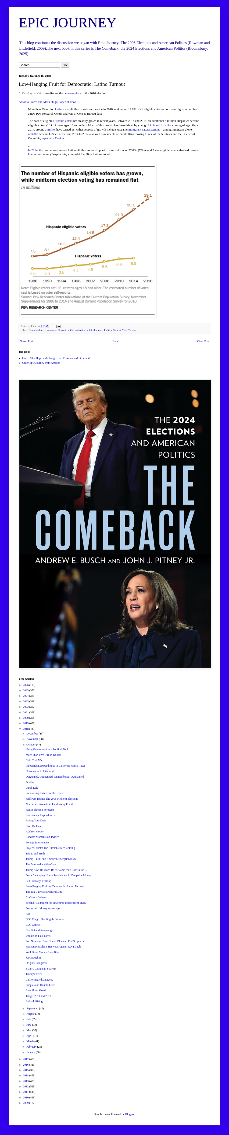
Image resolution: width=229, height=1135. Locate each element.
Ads (28, 913)
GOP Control (33, 924)
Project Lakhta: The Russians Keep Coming (50, 848)
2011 (26, 1092)
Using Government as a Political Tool (47, 749)
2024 (26, 695)
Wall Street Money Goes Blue (42, 952)
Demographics (36, 330)
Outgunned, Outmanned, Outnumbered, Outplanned (55, 776)
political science (95, 330)
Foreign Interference (37, 842)
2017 (26, 1059)
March (30, 1041)
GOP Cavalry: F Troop (38, 881)
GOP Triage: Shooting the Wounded (46, 919)
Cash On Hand (34, 826)
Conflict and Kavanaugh (39, 930)
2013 (26, 1081)
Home (115, 341)
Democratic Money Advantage (43, 908)
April (29, 1036)
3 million (50, 129)
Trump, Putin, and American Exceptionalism (51, 859)
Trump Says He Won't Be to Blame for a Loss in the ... (56, 870)
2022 (26, 706)
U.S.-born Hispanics (159, 125)
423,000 (33, 134)
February (31, 1046)
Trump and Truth (35, 853)
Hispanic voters (62, 121)
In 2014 (33, 150)
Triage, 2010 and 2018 (38, 996)
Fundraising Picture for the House (45, 793)
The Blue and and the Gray (41, 864)
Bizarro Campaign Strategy (41, 968)
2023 (26, 701)
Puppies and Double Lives (40, 985)
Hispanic (62, 330)
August (30, 1013)
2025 (26, 690)
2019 (26, 723)
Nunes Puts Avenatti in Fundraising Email (49, 804)
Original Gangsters (36, 963)
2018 (26, 728)
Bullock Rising (34, 1001)
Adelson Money (35, 831)
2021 (26, 712)
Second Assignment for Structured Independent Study (56, 902)
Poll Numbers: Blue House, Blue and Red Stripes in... (56, 941)
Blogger (129, 1114)
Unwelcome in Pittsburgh (40, 771)
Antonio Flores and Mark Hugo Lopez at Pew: (47, 102)
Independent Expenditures (40, 815)
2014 (26, 1075)
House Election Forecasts (40, 809)
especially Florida (53, 138)
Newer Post (26, 341)
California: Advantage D (39, 979)
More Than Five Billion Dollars (43, 755)
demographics (72, 93)
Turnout (117, 330)
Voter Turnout (129, 330)
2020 (26, 717)
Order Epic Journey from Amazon (41, 362)
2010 (26, 1097)
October (31, 744)
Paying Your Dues (36, 820)
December (32, 733)
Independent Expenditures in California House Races (55, 765)
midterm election (76, 330)
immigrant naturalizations (144, 129)
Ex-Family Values (36, 897)
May (29, 1030)
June (29, 1024)
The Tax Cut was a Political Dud (44, 891)
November (32, 739)
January (31, 1052)
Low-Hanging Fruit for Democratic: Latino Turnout (55, 886)
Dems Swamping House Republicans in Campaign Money (58, 875)
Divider (30, 782)
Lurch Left (32, 787)
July (29, 1019)
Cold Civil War (34, 760)
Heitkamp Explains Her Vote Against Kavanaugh (53, 946)
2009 (26, 1103)
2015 (26, 1070)
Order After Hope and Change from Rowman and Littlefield (56, 358)
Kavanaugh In (34, 957)
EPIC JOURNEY (67, 22)
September (32, 1008)
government (51, 330)
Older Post (203, 341)
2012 (26, 1086)
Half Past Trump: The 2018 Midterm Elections (52, 798)
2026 (26, 685)
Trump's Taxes (34, 974)
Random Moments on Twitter (42, 837)
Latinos (59, 109)
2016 (26, 1064)
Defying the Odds (32, 93)
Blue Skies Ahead (36, 990)
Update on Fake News (38, 935)
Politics (108, 330)
